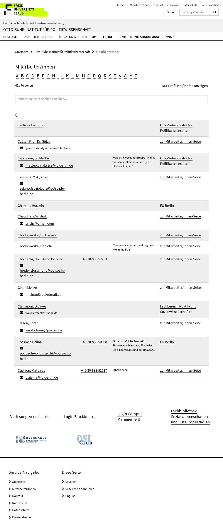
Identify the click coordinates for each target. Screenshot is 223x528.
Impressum (172, 5)
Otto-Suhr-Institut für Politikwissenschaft (47, 29)
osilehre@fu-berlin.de (38, 309)
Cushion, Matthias (28, 304)
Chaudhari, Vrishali (29, 191)
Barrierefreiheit (210, 5)
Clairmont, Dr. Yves (29, 257)
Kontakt (158, 5)
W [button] (114, 74)
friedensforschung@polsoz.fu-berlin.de (48, 232)
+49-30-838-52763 (91, 227)
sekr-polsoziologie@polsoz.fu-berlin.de (48, 172)
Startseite (121, 5)
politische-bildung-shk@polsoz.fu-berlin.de (50, 292)
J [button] (58, 74)
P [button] (86, 74)
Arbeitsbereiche (38, 37)
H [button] (49, 74)
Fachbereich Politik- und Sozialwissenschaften (174, 259)
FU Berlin (165, 182)
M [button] (71, 74)
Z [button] (124, 74)
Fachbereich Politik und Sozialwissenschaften (33, 23)
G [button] (44, 74)
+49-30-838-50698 (91, 287)
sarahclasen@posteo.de (39, 277)
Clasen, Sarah (26, 272)
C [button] (26, 74)
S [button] (100, 74)
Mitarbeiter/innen (140, 5)
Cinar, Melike (25, 242)
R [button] (96, 74)
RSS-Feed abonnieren (79, 426)
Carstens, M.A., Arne (29, 167)
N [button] (76, 74)
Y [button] (119, 74)
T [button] (105, 74)
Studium (89, 37)
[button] (170, 12)
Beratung (67, 37)
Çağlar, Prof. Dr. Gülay (30, 135)
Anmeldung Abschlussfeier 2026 (147, 37)
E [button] (36, 74)
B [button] (21, 74)
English (70, 433)
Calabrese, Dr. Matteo (30, 150)
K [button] (62, 74)
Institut (10, 37)
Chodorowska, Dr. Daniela (33, 205)
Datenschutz (190, 5)
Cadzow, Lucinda (27, 122)
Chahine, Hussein (27, 182)
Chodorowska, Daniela (31, 214)
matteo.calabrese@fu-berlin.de (43, 155)
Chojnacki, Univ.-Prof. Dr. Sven (35, 227)
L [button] (67, 74)
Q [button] (91, 74)
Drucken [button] (70, 419)
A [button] (17, 74)
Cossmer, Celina (27, 287)
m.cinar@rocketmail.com (40, 247)
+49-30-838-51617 (91, 304)
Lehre (108, 37)
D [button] (31, 74)
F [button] (40, 74)
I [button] (53, 74)
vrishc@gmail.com (36, 196)
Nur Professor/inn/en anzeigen (187, 84)
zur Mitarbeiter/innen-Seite (176, 135)
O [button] (81, 74)
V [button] (109, 74)
